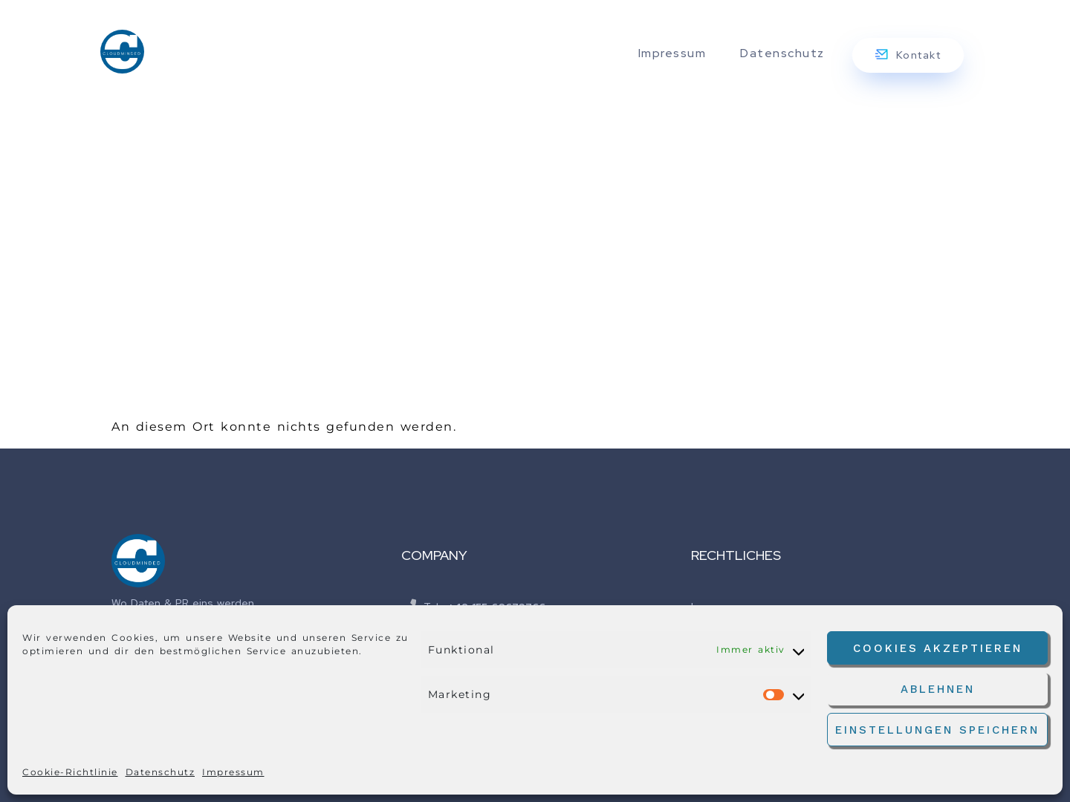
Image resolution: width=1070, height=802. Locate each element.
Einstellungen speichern (937, 730)
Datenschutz (160, 771)
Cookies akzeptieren (937, 648)
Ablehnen (938, 689)
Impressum (233, 771)
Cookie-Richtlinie (70, 771)
